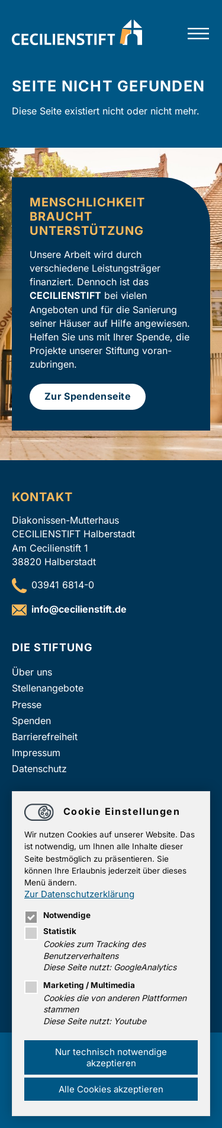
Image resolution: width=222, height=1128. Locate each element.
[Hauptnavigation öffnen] (198, 34)
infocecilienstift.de (79, 609)
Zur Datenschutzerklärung (79, 894)
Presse (26, 704)
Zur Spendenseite (87, 396)
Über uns (32, 672)
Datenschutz (39, 769)
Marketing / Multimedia (79, 985)
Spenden (31, 720)
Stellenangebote (47, 688)
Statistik (50, 931)
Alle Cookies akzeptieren (111, 1089)
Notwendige (57, 915)
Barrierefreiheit (45, 737)
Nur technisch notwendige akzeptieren (111, 1057)
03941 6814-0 (62, 585)
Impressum (36, 753)
